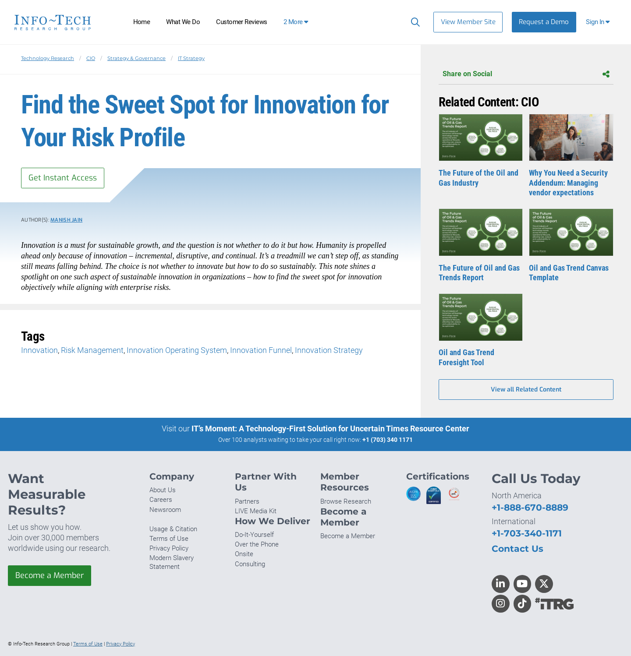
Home (141, 22)
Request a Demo (544, 22)
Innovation (39, 350)
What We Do (183, 22)
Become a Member (49, 575)
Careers (160, 500)
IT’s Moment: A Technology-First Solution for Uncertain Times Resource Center (330, 428)
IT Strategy (191, 58)
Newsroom (165, 510)
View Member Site (468, 22)
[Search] (413, 22)
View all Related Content (526, 389)
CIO (90, 58)
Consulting (250, 564)
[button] (598, 22)
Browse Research (345, 501)
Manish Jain (66, 220)
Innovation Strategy (329, 350)
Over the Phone (257, 544)
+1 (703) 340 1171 (387, 439)
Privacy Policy (168, 548)
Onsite (244, 554)
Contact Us (517, 548)
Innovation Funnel (261, 350)
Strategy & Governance (136, 58)
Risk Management (92, 350)
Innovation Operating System (177, 350)
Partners (247, 501)
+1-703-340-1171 (527, 533)
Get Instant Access (62, 178)
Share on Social (526, 74)
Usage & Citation (173, 529)
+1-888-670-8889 (530, 507)
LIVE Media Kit (256, 511)
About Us (162, 490)
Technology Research (47, 58)
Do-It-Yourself (254, 535)
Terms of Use (168, 539)
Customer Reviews (241, 22)
